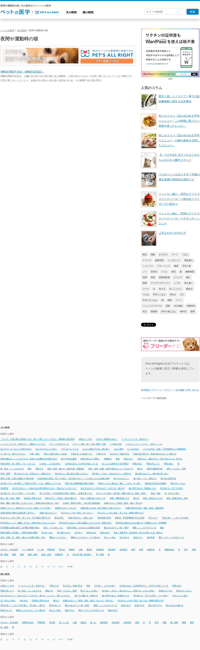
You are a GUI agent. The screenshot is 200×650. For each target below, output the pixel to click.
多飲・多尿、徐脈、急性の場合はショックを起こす (110, 469)
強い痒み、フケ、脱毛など (145, 478)
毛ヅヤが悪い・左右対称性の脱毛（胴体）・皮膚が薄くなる (65, 493)
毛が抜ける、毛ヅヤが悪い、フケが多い (150, 596)
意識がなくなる (165, 591)
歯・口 (93, 622)
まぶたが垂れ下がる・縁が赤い (96, 449)
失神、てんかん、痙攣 (67, 591)
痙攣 (133, 549)
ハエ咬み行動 (115, 444)
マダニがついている (70, 449)
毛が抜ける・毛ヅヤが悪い (171, 488)
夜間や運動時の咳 (154, 469)
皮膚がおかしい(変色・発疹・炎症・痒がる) (123, 503)
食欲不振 (151, 537)
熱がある (24, 600)
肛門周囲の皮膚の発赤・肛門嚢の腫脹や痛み (19, 528)
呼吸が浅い (137, 464)
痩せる (136, 498)
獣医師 (154, 311)
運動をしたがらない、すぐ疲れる (30, 610)
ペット (179, 300)
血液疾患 (59, 554)
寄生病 (52, 622)
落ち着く (188, 283)
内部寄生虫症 (28, 622)
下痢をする (101, 454)
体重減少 (108, 459)
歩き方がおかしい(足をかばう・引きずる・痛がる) (102, 488)
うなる (146, 294)
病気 (170, 300)
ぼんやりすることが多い (46, 449)
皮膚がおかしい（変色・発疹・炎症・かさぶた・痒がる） (88, 600)
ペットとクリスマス (152, 306)
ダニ (182, 294)
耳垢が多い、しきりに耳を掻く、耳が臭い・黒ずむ (22, 605)
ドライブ (147, 260)
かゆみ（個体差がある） (107, 439)
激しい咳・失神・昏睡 (10, 498)
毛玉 (145, 311)
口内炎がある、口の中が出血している (81, 464)
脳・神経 (4, 554)
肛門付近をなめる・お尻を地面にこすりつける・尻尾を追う (85, 523)
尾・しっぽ (64, 622)
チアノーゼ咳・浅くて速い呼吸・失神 (89, 444)
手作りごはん (159, 294)
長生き (173, 294)
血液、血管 (46, 554)
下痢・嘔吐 (34, 454)
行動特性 (191, 306)
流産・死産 (156, 493)
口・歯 (40, 549)
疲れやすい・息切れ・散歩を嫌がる (61, 498)
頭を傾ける (124, 537)
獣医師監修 (164, 277)
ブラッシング (163, 266)
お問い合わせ (192, 390)
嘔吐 (30, 469)
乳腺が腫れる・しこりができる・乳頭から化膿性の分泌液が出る (28, 459)
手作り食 (186, 266)
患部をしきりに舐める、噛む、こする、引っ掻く (119, 483)
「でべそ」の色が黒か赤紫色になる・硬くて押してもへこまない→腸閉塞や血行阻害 (37, 439)
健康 (145, 283)
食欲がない (138, 537)
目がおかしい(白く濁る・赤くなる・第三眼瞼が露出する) (25, 518)
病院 (153, 277)
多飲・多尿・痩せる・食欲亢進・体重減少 (65, 469)
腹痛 (162, 528)
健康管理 (159, 260)
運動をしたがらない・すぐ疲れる (85, 537)
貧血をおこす (6, 610)
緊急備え (188, 260)
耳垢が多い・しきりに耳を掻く (175, 518)
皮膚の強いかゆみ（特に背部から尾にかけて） (100, 508)
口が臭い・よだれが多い (50, 464)
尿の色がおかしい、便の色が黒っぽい (151, 474)
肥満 (192, 311)
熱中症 (183, 311)
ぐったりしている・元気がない (135, 439)
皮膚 (141, 549)
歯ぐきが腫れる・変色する (86, 596)
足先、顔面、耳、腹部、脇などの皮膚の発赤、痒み (22, 537)
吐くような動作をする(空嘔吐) (115, 464)
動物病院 (190, 271)
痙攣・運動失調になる (119, 498)
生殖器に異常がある (32, 498)
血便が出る (91, 532)
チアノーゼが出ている (59, 444)
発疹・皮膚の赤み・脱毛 (177, 498)
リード (174, 254)
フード (146, 289)
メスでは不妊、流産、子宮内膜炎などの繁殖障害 (164, 449)
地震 (145, 277)
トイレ (164, 271)
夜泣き (140, 469)
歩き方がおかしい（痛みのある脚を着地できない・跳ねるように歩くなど (44, 488)
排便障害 (4, 488)
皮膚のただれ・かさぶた (66, 508)
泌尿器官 (100, 549)
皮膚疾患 (151, 549)
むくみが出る (133, 449)
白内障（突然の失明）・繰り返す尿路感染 (81, 503)
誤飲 (168, 306)
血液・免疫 (33, 554)
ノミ (145, 271)
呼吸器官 (51, 549)
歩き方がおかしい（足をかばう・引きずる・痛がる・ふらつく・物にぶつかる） (35, 596)
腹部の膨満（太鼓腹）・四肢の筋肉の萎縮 (19, 532)
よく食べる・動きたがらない (13, 454)
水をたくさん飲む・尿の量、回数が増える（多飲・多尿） (121, 493)
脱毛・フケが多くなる (53, 528)
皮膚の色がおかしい (48, 513)
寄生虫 (62, 549)
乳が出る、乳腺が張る (72, 586)
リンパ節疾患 (28, 549)
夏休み (189, 289)
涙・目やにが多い (8, 600)
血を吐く (78, 532)
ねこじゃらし (175, 289)
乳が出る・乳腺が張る (119, 454)
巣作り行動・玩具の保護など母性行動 (17, 478)
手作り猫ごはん (168, 311)
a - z (61, 566)
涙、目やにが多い (172, 493)
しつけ (177, 283)
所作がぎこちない (178, 483)
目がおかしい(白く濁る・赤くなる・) (77, 513)
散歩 (145, 254)
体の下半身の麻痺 (69, 459)
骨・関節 (100, 554)
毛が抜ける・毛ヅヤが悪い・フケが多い (18, 493)
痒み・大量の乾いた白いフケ (93, 498)
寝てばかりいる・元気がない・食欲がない (32, 474)
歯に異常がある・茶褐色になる (142, 488)
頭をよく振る (110, 537)
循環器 (72, 549)
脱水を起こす (55, 605)
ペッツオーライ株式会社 (154, 398)
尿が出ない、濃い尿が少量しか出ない (71, 474)
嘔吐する (39, 469)
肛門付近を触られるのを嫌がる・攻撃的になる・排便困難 (141, 523)
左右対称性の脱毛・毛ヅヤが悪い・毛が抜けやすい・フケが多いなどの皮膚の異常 (74, 478)
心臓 (80, 549)
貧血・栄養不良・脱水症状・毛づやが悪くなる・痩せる (138, 532)
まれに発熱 (118, 449)
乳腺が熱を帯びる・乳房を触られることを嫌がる (154, 454)
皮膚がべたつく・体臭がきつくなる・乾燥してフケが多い (25, 508)
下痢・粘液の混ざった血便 (55, 454)
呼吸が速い (169, 464)
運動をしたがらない (58, 537)
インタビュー (174, 260)
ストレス (178, 277)
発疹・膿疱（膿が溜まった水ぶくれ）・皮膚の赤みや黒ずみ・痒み (29, 503)
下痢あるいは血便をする (81, 454)
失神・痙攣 (5, 474)
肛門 (186, 549)
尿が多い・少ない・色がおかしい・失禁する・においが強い (128, 591)
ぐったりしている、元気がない (31, 586)
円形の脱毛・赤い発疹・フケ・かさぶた (18, 464)
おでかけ (163, 254)
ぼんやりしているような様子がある (16, 449)
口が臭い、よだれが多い (105, 586)
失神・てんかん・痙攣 (176, 469)
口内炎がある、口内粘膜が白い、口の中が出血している (144, 586)
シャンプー (148, 266)
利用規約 (145, 390)
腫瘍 (14, 554)
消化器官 (112, 549)
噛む (188, 277)
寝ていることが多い (89, 591)
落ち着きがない (64, 532)
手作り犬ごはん (150, 300)
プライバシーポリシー (162, 390)
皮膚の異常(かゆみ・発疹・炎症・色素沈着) (144, 508)
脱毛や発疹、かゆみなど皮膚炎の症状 (83, 528)
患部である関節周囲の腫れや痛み (79, 483)
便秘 (118, 459)
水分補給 (178, 306)
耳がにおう (153, 518)
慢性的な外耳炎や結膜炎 (155, 483)
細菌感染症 (169, 549)
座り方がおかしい (121, 478)
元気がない (128, 459)
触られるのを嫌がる (174, 605)
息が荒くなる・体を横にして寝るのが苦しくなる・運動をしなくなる (30, 483)
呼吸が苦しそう (153, 464)
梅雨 (176, 266)
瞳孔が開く (59, 518)
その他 (69, 566)
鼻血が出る (113, 610)
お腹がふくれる (85, 439)
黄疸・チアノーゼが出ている (171, 537)
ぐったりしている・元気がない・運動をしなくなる (22, 444)
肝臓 (194, 549)
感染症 (89, 549)
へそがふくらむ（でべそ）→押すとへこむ (143, 444)
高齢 (153, 254)
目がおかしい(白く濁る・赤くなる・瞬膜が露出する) (120, 513)
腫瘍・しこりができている (144, 528)
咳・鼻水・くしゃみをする (12, 469)
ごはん (185, 254)
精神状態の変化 (104, 518)
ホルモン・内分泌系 (9, 549)
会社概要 (180, 390)
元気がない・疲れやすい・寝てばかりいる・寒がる (159, 459)
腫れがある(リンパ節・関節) (116, 528)
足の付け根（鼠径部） (82, 554)
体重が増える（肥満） (90, 459)
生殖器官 (123, 549)
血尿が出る (105, 532)
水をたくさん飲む (180, 596)
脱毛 (173, 271)
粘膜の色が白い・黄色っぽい (81, 518)
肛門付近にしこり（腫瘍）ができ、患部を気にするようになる (27, 523)
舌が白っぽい (47, 532)
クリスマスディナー (160, 283)
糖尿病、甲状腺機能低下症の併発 (129, 518)
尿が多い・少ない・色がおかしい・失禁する (111, 474)
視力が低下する (155, 605)
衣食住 (154, 271)
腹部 (22, 554)
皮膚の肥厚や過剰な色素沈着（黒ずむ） (18, 513)
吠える (162, 289)
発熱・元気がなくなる (152, 498)
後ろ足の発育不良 (168, 478)
